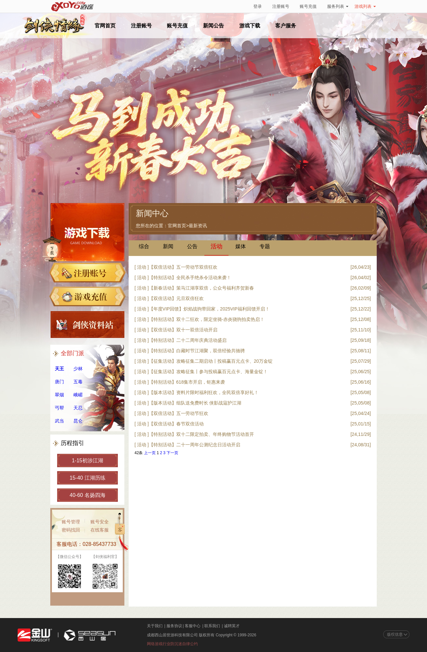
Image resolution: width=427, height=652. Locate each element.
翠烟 (59, 394)
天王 (59, 368)
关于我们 (155, 626)
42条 (138, 453)
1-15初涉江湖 (87, 460)
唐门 (59, 381)
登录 (257, 6)
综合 (144, 246)
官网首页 (105, 25)
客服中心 (192, 626)
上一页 (150, 453)
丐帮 (59, 407)
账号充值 (308, 6)
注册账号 (280, 6)
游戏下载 (249, 25)
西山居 (89, 635)
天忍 (78, 407)
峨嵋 (78, 394)
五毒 (78, 381)
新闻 (168, 246)
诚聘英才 (232, 626)
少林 (78, 368)
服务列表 (337, 6)
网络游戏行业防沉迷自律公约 (172, 644)
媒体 (240, 246)
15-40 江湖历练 (87, 478)
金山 (35, 635)
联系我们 (212, 626)
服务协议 (174, 626)
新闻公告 (213, 25)
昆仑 (78, 420)
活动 (216, 247)
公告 (192, 246)
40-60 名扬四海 (87, 495)
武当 (59, 420)
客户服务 (285, 25)
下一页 (172, 453)
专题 (265, 246)
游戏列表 (365, 6)
